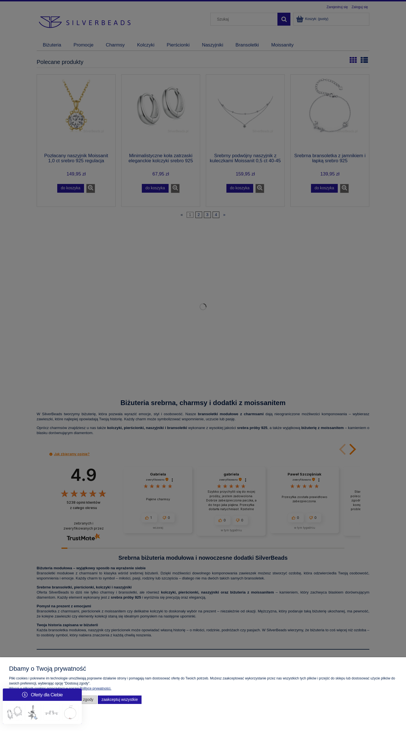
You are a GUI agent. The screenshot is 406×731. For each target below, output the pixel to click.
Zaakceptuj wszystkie (120, 699)
